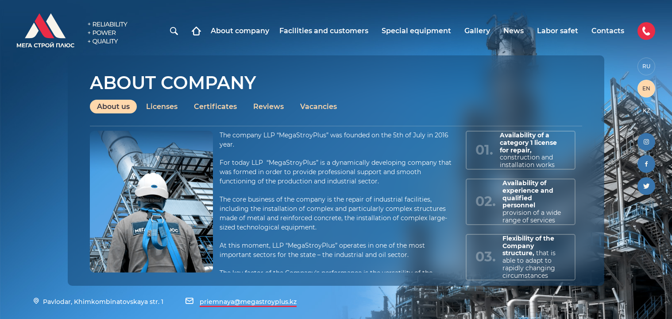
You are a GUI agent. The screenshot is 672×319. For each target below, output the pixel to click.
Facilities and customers (323, 31)
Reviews (268, 106)
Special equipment (416, 31)
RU (646, 66)
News (513, 31)
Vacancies (318, 106)
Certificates (215, 106)
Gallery (477, 31)
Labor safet (557, 31)
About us (113, 106)
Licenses (162, 106)
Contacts (607, 31)
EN (646, 88)
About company (240, 31)
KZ (646, 110)
